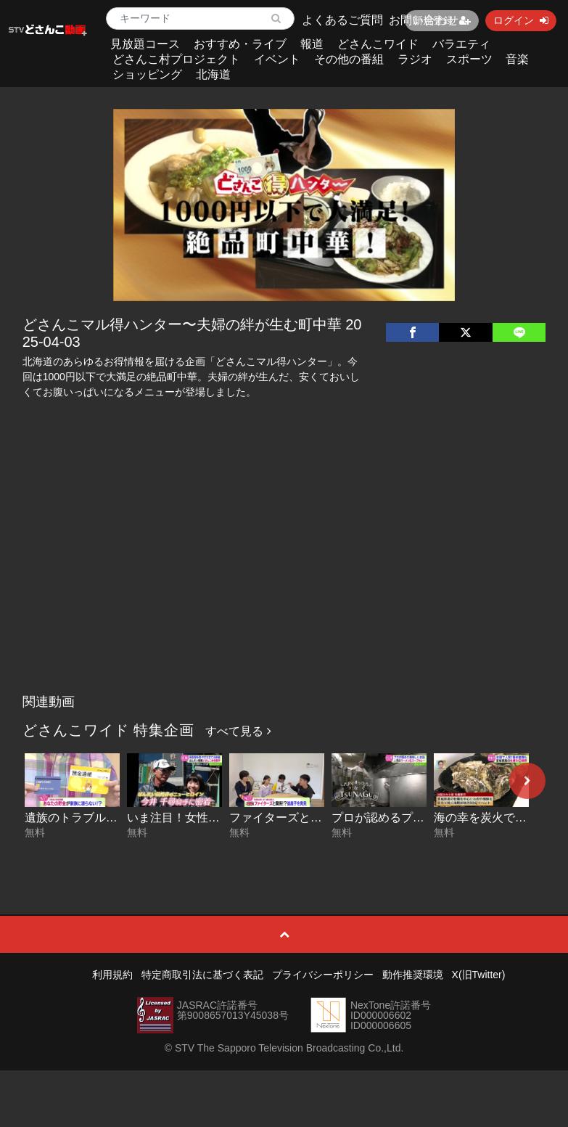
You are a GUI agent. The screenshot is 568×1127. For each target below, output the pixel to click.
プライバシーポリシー (323, 974)
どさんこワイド (378, 44)
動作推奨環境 (412, 974)
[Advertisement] (284, 578)
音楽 (517, 59)
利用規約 (112, 974)
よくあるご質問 (342, 20)
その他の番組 (349, 59)
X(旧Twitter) (479, 974)
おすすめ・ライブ (240, 44)
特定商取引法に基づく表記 (202, 974)
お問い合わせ (423, 20)
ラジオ (415, 59)
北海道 (213, 74)
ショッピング (147, 74)
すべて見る (238, 731)
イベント (277, 59)
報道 (312, 44)
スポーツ (469, 59)
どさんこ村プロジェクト (176, 59)
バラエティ (461, 44)
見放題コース (145, 44)
